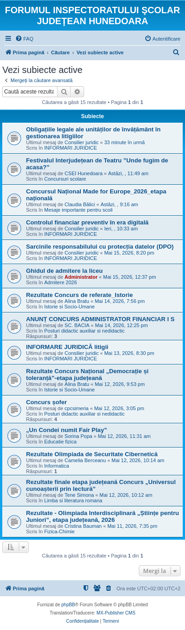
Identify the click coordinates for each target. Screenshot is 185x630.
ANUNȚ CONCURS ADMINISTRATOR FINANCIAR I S (100, 319)
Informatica (56, 466)
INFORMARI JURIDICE (70, 148)
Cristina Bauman (82, 526)
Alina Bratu (76, 301)
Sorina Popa (78, 436)
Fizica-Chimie (59, 531)
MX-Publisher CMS (115, 612)
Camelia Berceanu (85, 460)
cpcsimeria (76, 408)
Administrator (80, 277)
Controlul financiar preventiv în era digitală (87, 222)
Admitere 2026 (60, 282)
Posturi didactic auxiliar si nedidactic (84, 330)
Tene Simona (79, 495)
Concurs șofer (46, 402)
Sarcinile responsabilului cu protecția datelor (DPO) (100, 246)
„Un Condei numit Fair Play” (66, 430)
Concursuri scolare (65, 179)
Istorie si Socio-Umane (69, 306)
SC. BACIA (76, 325)
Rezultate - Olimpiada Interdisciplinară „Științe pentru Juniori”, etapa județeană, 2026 (102, 516)
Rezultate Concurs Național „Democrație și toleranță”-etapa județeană (87, 374)
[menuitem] (24, 38)
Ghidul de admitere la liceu (64, 270)
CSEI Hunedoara (83, 173)
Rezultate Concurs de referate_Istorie (79, 295)
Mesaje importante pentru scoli (78, 210)
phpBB (68, 604)
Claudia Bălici (79, 204)
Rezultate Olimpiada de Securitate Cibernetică (92, 454)
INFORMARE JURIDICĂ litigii (67, 347)
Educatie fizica (60, 441)
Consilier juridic (81, 142)
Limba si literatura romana (73, 500)
